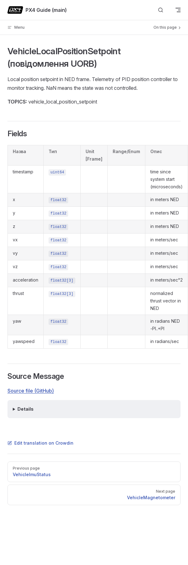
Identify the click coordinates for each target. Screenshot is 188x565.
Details (25, 409)
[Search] (160, 10)
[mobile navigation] (178, 10)
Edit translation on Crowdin (40, 443)
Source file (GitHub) (30, 391)
